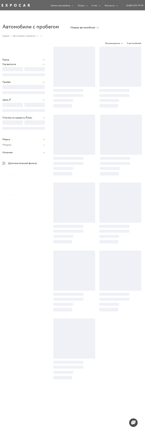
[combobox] (112, 43)
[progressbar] (12, 69)
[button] (23, 64)
